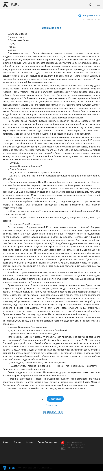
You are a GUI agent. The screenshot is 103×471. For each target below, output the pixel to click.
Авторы (29, 442)
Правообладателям (47, 442)
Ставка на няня (51, 28)
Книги (5, 442)
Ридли (15, 4)
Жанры (17, 442)
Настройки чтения (91, 15)
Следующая (55, 399)
